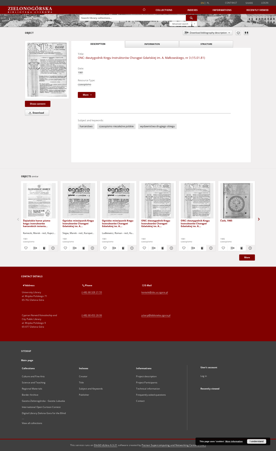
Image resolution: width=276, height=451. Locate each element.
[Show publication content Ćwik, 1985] (241, 248)
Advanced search (180, 23)
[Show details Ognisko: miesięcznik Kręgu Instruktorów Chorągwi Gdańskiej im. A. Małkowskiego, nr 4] (131, 248)
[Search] (191, 18)
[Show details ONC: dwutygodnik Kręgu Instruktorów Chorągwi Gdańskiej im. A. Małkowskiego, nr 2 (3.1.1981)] (170, 248)
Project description (146, 376)
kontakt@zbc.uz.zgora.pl (154, 292)
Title (81, 382)
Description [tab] (97, 44)
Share (249, 3)
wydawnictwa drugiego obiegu (157, 126)
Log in (203, 376)
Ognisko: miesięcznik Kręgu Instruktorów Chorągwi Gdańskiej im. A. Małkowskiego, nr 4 (117, 223)
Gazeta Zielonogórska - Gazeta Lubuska (43, 401)
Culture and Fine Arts (33, 376)
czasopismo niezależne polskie (116, 126)
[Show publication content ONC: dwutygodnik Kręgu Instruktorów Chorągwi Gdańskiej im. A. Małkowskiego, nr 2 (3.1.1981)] (162, 248)
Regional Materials (32, 388)
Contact (140, 401)
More (247, 257)
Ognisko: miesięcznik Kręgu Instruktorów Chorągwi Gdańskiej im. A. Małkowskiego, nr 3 (78, 223)
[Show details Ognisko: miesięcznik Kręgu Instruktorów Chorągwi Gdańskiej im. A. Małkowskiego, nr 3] (92, 248)
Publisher (84, 394)
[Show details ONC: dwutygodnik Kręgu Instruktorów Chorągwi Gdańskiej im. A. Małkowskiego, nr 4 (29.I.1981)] (210, 248)
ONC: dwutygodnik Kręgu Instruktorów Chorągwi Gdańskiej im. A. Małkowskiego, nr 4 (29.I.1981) (195, 223)
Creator (83, 376)
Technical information (148, 388)
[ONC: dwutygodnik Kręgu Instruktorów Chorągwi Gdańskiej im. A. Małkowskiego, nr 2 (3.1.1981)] (157, 201)
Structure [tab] (206, 44)
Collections (164, 10)
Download (35, 113)
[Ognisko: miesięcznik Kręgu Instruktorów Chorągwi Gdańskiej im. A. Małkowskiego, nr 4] (118, 201)
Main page (27, 360)
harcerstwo (86, 126)
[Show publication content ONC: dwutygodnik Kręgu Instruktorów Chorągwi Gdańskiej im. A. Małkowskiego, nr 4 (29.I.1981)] (201, 248)
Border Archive (30, 394)
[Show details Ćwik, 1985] (249, 248)
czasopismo (84, 84)
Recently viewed (257, 10)
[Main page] (144, 10)
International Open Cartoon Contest (41, 407)
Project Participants (146, 382)
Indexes (192, 10)
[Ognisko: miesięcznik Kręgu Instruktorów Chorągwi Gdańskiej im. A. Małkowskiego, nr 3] (79, 201)
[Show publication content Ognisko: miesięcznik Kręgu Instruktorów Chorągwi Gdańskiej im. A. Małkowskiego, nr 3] (83, 248)
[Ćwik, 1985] (236, 201)
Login (264, 2)
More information (234, 441)
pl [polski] (208, 3)
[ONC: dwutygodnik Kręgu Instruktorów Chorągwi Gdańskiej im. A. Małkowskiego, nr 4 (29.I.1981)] (197, 201)
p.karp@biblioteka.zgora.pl (155, 315)
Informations (222, 10)
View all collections (32, 423)
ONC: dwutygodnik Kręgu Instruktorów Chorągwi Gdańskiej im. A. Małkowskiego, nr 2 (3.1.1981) (155, 223)
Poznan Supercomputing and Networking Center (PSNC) (174, 445)
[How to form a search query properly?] (194, 23)
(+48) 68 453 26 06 (92, 315)
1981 (80, 72)
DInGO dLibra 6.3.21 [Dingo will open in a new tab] (105, 445)
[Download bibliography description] (34, 248)
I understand (257, 441)
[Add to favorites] (238, 32)
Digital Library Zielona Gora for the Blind (44, 413)
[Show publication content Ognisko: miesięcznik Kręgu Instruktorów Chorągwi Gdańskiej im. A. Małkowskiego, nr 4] (122, 248)
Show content (37, 103)
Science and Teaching (33, 382)
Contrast (231, 2)
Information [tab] (152, 44)
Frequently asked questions (151, 394)
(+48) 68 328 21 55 (92, 292)
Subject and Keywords (91, 388)
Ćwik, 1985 (226, 220)
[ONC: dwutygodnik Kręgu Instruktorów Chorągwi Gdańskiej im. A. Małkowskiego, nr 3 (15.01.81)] (47, 70)
